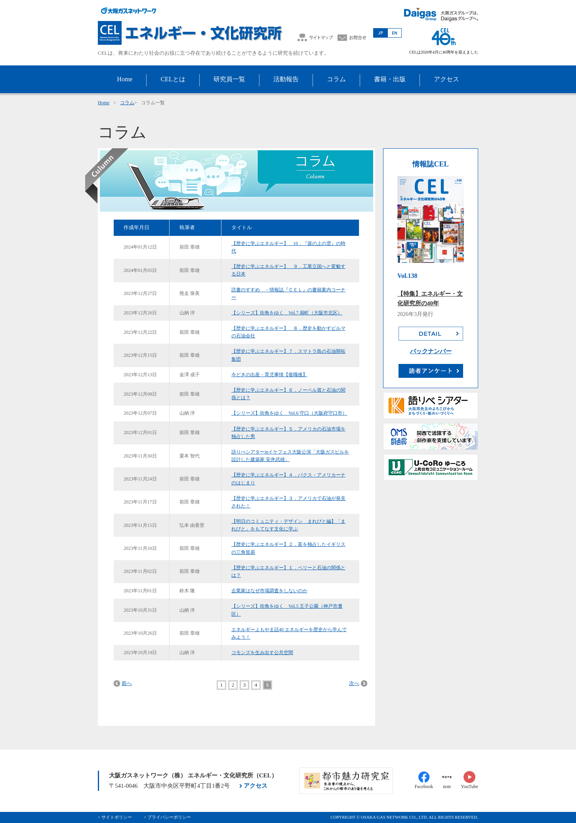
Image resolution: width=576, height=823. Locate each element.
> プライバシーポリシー (167, 817)
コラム (127, 102)
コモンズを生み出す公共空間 (262, 652)
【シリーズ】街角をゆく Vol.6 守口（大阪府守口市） (289, 413)
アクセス (255, 786)
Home (103, 102)
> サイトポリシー (115, 817)
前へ (127, 683)
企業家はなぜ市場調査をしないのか (269, 590)
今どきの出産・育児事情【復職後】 (269, 374)
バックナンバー (431, 351)
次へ (354, 683)
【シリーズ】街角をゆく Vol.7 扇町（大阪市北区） (286, 313)
